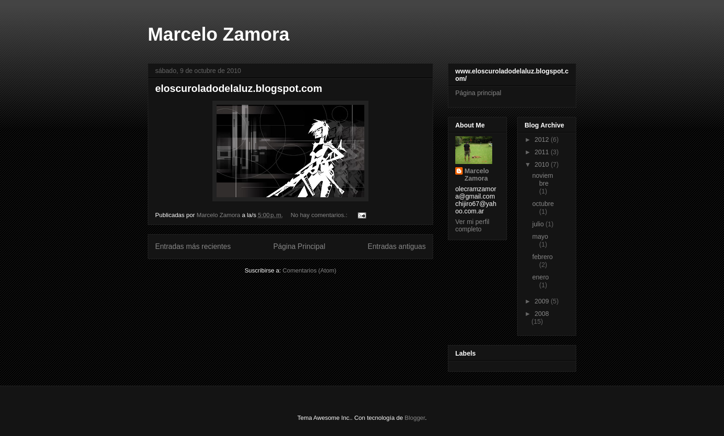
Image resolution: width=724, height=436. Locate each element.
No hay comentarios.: (319, 215)
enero (540, 277)
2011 (543, 152)
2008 (542, 313)
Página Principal (299, 246)
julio (539, 224)
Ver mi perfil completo (472, 225)
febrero (542, 256)
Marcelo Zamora (219, 34)
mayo (540, 236)
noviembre (542, 179)
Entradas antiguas (397, 246)
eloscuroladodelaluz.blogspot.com (238, 88)
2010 (543, 164)
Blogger (414, 417)
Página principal (478, 93)
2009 (543, 301)
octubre (543, 203)
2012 (543, 139)
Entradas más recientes (193, 246)
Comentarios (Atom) (309, 270)
